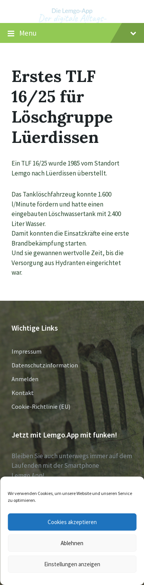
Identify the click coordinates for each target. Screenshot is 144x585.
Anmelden (25, 379)
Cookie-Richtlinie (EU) (41, 406)
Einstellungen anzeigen (72, 564)
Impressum (26, 351)
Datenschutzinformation (45, 365)
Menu (72, 33)
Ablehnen (72, 543)
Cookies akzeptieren (72, 522)
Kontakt (23, 393)
